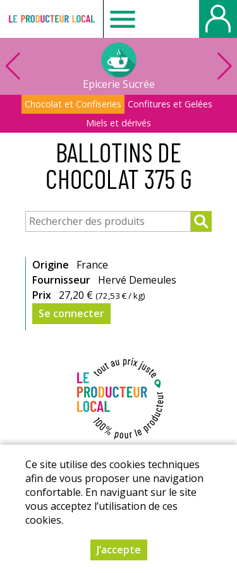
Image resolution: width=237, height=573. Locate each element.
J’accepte (119, 550)
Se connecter (71, 313)
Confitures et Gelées (170, 104)
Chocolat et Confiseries (73, 104)
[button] (224, 66)
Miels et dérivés (118, 123)
